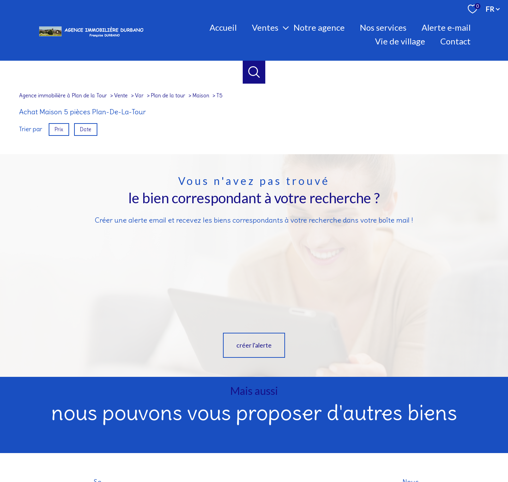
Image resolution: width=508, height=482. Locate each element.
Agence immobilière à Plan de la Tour (63, 95)
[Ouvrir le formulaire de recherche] (254, 72)
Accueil (223, 27)
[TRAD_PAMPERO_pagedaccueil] (91, 37)
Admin (320, 456)
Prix (58, 129)
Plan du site (262, 456)
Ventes (265, 27)
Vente (121, 95)
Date (86, 129)
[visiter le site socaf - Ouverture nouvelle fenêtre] (433, 432)
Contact (455, 41)
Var (139, 95)
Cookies (400, 456)
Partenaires (343, 456)
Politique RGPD (373, 456)
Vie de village (400, 41)
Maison (200, 95)
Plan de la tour (168, 95)
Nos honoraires (232, 456)
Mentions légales (293, 456)
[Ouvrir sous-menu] (286, 27)
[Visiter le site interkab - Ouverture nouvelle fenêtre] (373, 432)
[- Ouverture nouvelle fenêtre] (471, 432)
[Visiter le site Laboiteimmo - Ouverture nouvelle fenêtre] (254, 470)
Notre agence (319, 27)
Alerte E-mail (446, 27)
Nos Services (383, 27)
